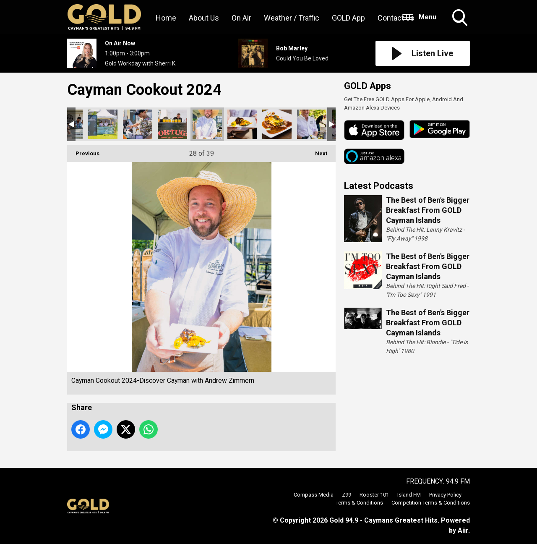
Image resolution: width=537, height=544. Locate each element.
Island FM (409, 495)
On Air (241, 17)
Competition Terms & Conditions (430, 503)
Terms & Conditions (359, 503)
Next (317, 151)
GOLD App (348, 17)
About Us (204, 17)
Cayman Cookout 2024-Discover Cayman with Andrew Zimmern (102, 124)
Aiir (463, 530)
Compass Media (314, 495)
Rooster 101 (374, 495)
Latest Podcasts (378, 185)
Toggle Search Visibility (460, 18)
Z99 (346, 495)
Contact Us (396, 17)
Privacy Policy (445, 495)
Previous (83, 151)
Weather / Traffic (291, 17)
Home (166, 17)
